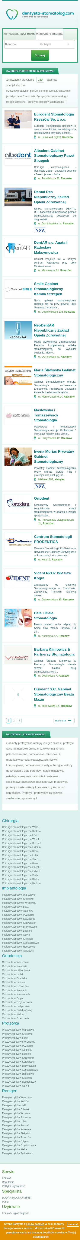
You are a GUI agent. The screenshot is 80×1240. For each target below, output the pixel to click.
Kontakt (6, 1178)
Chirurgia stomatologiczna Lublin (20, 855)
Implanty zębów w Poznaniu (18, 914)
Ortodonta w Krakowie (14, 966)
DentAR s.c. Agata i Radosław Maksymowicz (50, 248)
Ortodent (41, 498)
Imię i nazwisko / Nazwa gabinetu (19, 34)
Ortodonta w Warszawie (15, 962)
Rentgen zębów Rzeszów (16, 1137)
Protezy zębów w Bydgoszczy (19, 1081)
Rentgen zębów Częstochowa (19, 1145)
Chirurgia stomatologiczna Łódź (20, 835)
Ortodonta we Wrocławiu (16, 970)
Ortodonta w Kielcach (14, 1014)
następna (60, 720)
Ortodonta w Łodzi (12, 974)
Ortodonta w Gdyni (12, 998)
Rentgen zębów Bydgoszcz (17, 1153)
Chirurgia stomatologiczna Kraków (21, 831)
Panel (5, 1201)
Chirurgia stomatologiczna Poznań (21, 843)
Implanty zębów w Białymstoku (19, 926)
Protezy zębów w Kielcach (17, 1077)
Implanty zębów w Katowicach (19, 922)
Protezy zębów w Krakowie (17, 1033)
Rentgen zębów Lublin (14, 1121)
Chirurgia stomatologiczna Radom (21, 883)
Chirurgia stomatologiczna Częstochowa (25, 867)
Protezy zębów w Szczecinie (18, 1057)
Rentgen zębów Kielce (14, 1149)
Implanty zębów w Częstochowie (20, 942)
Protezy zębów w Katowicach (18, 1061)
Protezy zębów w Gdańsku (17, 1049)
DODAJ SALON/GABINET (17, 1197)
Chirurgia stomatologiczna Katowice (22, 851)
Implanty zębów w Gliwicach (18, 950)
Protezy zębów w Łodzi (15, 1037)
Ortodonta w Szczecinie (15, 986)
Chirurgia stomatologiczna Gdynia (21, 871)
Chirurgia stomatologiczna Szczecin (22, 859)
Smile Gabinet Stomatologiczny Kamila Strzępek (48, 289)
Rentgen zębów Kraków (15, 1101)
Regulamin (8, 1182)
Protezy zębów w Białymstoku (19, 1065)
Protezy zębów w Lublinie (16, 1053)
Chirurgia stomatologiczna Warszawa (23, 827)
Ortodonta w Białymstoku (16, 1006)
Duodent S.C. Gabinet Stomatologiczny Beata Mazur (54, 694)
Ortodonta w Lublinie (13, 982)
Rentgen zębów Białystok (16, 1133)
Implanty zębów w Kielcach (17, 938)
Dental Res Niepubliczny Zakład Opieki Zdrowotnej (51, 197)
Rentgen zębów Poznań (15, 1125)
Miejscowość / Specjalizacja (49, 34)
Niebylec (59, 479)
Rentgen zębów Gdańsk (15, 1109)
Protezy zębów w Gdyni (15, 1085)
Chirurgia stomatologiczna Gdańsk (21, 847)
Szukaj (40, 55)
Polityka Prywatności (13, 1186)
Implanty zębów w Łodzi (15, 906)
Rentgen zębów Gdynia (15, 1141)
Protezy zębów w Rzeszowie (18, 1073)
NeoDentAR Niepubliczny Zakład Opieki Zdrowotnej (51, 330)
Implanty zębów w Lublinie (17, 930)
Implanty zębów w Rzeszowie (18, 946)
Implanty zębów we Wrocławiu (19, 902)
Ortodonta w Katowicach (16, 994)
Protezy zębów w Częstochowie (20, 1069)
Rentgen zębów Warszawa (17, 1097)
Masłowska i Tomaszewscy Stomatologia (46, 415)
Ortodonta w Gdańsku (14, 978)
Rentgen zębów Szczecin (16, 1117)
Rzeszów (67, 137)
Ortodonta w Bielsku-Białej (17, 1010)
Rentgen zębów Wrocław (16, 1113)
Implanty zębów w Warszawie (18, 894)
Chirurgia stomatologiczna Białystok (22, 875)
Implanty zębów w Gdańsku (17, 910)
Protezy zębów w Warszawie (18, 1029)
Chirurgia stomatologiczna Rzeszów (22, 863)
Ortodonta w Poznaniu (14, 990)
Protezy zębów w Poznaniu (17, 1045)
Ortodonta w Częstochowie (17, 1002)
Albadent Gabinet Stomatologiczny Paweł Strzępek (54, 156)
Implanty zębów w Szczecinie (18, 918)
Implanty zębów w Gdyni (16, 934)
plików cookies (35, 1224)
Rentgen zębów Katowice (16, 1129)
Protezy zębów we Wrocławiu (18, 1041)
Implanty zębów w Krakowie (17, 898)
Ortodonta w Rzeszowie (15, 1018)
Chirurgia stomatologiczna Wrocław (22, 839)
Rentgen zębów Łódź (14, 1105)
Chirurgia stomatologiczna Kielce (20, 879)
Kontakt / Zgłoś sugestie (15, 1213)
